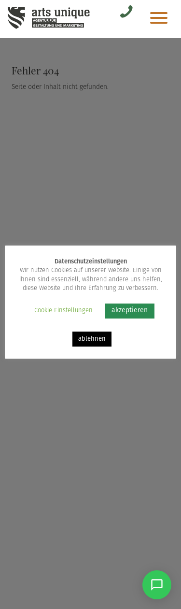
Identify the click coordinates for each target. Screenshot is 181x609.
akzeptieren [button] (129, 310)
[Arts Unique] (49, 28)
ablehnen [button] (92, 339)
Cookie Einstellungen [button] (63, 310)
